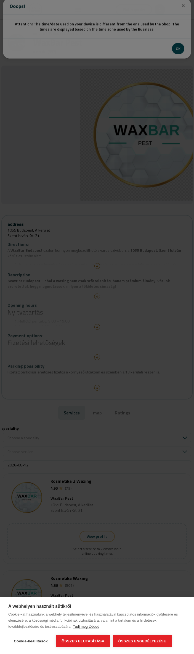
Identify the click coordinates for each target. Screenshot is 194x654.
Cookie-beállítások (31, 641)
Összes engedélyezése (142, 641)
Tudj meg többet (86, 626)
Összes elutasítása (83, 641)
